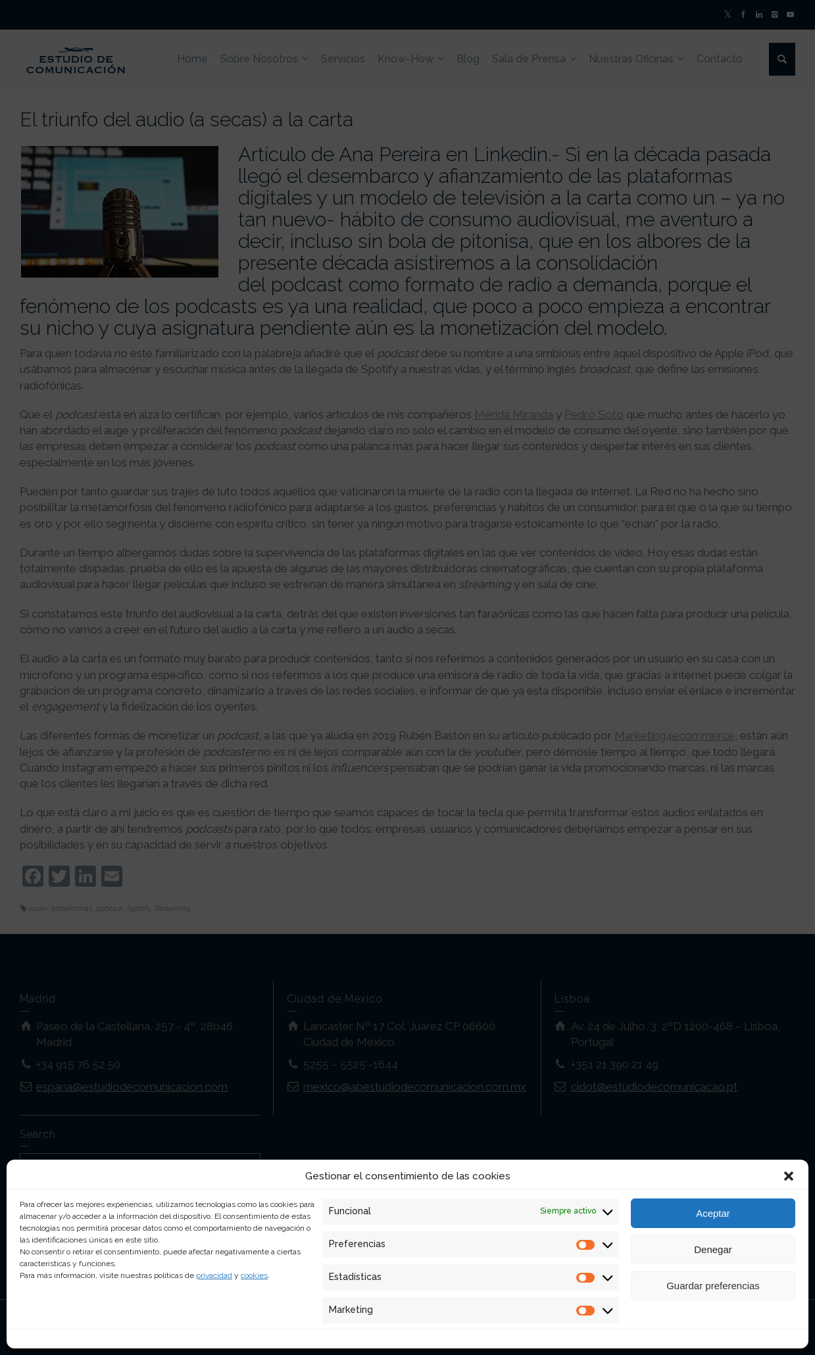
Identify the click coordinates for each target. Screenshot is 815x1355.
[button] (788, 1176)
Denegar (713, 1249)
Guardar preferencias (713, 1285)
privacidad (214, 1275)
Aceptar (713, 1213)
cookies (254, 1275)
